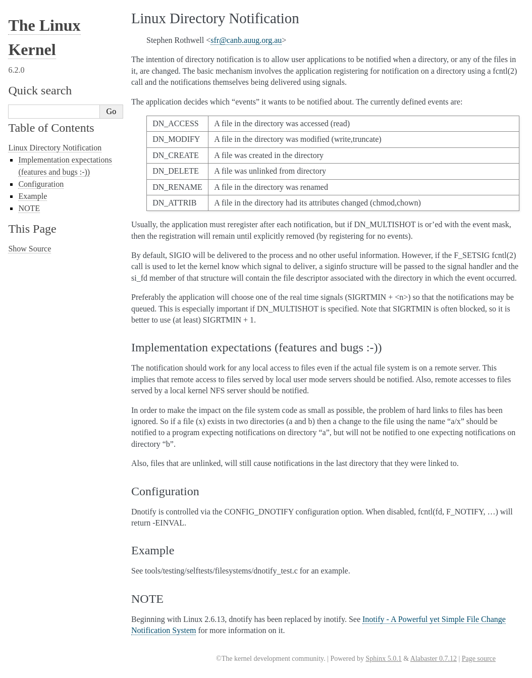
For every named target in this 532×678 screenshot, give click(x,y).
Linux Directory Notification (54, 147)
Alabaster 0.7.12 (433, 658)
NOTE (29, 208)
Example (32, 196)
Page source (479, 658)
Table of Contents (51, 127)
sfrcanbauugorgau (246, 40)
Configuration (41, 184)
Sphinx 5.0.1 (383, 658)
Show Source (29, 248)
